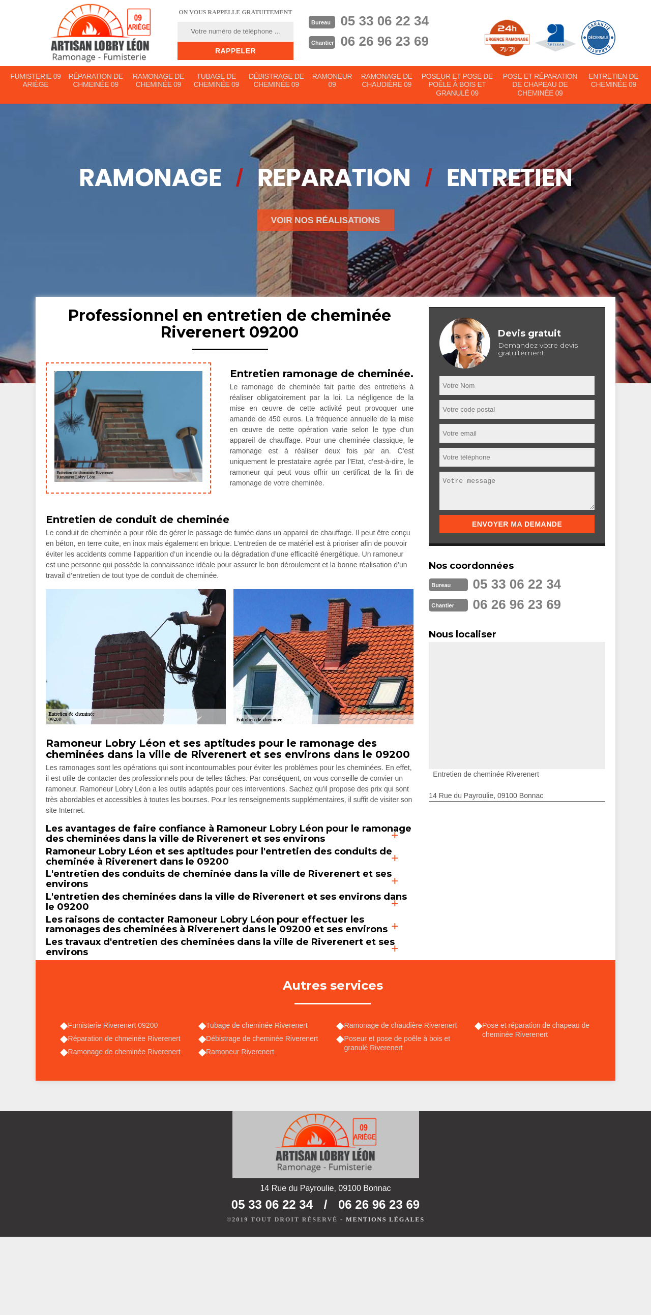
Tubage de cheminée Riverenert (259, 1097)
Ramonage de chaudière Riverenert (402, 1097)
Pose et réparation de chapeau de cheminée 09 (540, 86)
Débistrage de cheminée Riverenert (264, 1112)
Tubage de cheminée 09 (216, 82)
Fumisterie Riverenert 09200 (115, 1097)
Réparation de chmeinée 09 (96, 82)
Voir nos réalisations (325, 223)
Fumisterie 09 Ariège (36, 82)
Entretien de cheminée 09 (613, 82)
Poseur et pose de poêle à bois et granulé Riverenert (399, 1116)
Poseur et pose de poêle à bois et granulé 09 (458, 86)
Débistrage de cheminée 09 (277, 82)
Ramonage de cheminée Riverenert (126, 1126)
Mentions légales (385, 1297)
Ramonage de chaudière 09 (388, 82)
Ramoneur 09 (333, 82)
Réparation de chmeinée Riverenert (126, 1112)
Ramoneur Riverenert (243, 1126)
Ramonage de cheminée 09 (158, 82)
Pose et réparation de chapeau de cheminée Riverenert (538, 1102)
